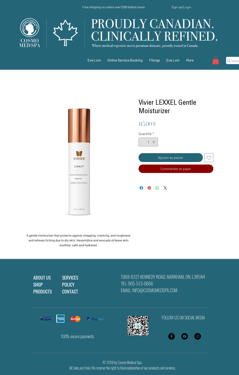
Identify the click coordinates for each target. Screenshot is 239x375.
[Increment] (154, 142)
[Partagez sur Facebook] (141, 187)
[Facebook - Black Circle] (171, 336)
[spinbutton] (148, 142)
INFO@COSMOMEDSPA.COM (154, 290)
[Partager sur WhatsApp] (157, 187)
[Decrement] (142, 142)
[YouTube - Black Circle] (184, 336)
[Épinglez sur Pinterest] (149, 187)
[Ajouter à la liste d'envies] (208, 157)
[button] (215, 60)
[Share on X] (165, 187)
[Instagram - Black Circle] (197, 336)
